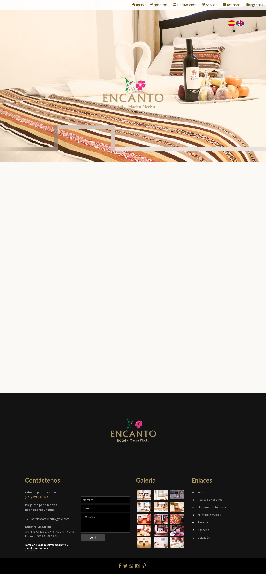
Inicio (138, 5)
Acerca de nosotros (210, 499)
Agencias (254, 5)
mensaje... (105, 523)
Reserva (203, 522)
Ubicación (204, 537)
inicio (201, 492)
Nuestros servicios (209, 515)
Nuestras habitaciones (212, 507)
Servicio (209, 5)
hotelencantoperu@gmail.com (50, 519)
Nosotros (159, 5)
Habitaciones (184, 5)
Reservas (231, 5)
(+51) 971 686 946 (36, 497)
